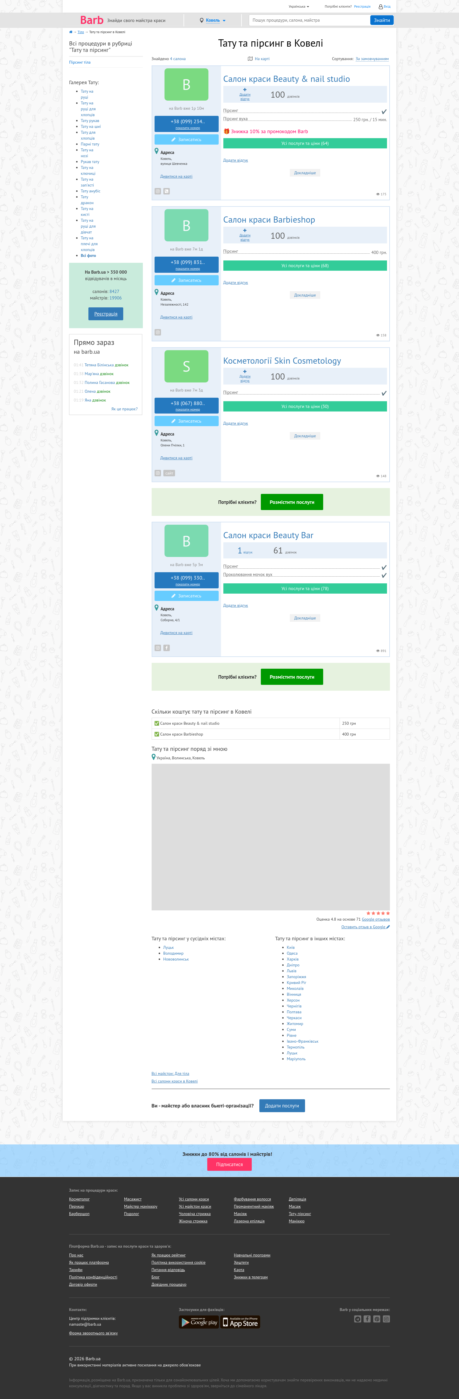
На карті (259, 58)
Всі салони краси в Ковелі (175, 1081)
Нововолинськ (176, 959)
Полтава (294, 1011)
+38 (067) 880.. (188, 406)
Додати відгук (235, 160)
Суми (291, 1029)
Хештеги (241, 1262)
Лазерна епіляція (249, 1221)
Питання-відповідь (168, 1269)
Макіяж (240, 1213)
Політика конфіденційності (93, 1277)
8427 (114, 291)
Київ (291, 947)
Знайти (382, 20)
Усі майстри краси (195, 1206)
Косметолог (79, 1199)
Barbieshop (269, 219)
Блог (156, 1277)
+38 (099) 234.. (188, 124)
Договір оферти (83, 1284)
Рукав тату (90, 161)
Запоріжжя (296, 976)
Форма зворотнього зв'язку (93, 1333)
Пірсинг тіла (80, 62)
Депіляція (297, 1199)
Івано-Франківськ (302, 1041)
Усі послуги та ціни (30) (305, 406)
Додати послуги (282, 1105)
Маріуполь (296, 1058)
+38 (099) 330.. (188, 580)
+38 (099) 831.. (188, 265)
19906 (115, 298)
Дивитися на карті (176, 176)
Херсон (293, 1000)
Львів (292, 970)
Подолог (131, 1213)
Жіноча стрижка (193, 1221)
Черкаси (294, 1017)
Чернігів (294, 1006)
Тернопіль (296, 1047)
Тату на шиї (91, 126)
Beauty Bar (268, 535)
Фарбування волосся (252, 1199)
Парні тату (90, 144)
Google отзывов (376, 919)
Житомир (295, 1023)
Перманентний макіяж (254, 1206)
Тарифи (76, 1269)
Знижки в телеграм (251, 1277)
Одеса (292, 953)
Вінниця (294, 994)
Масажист (133, 1199)
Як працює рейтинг (169, 1255)
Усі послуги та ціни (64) (305, 143)
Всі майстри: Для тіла (170, 1073)
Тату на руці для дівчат (88, 226)
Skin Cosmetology (282, 360)
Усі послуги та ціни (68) (305, 265)
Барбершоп (79, 1213)
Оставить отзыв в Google (365, 926)
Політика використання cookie (179, 1262)
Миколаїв (295, 988)
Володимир (173, 953)
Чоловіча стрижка (194, 1213)
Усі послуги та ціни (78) (305, 588)
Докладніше (305, 172)
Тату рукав (90, 120)
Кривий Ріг (296, 982)
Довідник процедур (169, 1284)
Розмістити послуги (292, 502)
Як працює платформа (89, 1262)
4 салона (178, 58)
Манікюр (297, 1221)
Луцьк (168, 947)
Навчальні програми (252, 1255)
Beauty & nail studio (286, 78)
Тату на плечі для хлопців (89, 243)
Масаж (295, 1206)
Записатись (186, 139)
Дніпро (293, 965)
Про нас (76, 1255)
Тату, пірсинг (300, 1213)
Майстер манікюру (140, 1206)
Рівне (292, 1035)
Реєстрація (362, 6)
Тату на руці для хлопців (88, 108)
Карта (239, 1269)
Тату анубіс (90, 191)
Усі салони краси (194, 1199)
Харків (293, 959)
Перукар (76, 1206)
